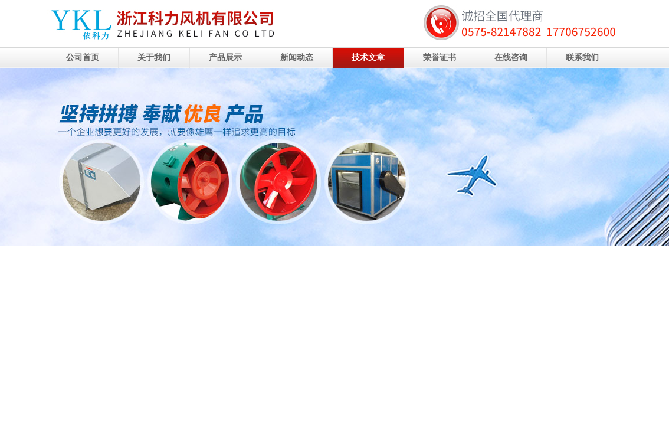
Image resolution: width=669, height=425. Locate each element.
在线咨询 (510, 57)
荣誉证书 (439, 57)
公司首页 (82, 57)
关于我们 (153, 57)
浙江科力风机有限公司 (334, 157)
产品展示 (225, 57)
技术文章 (368, 57)
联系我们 (582, 57)
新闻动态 (296, 57)
